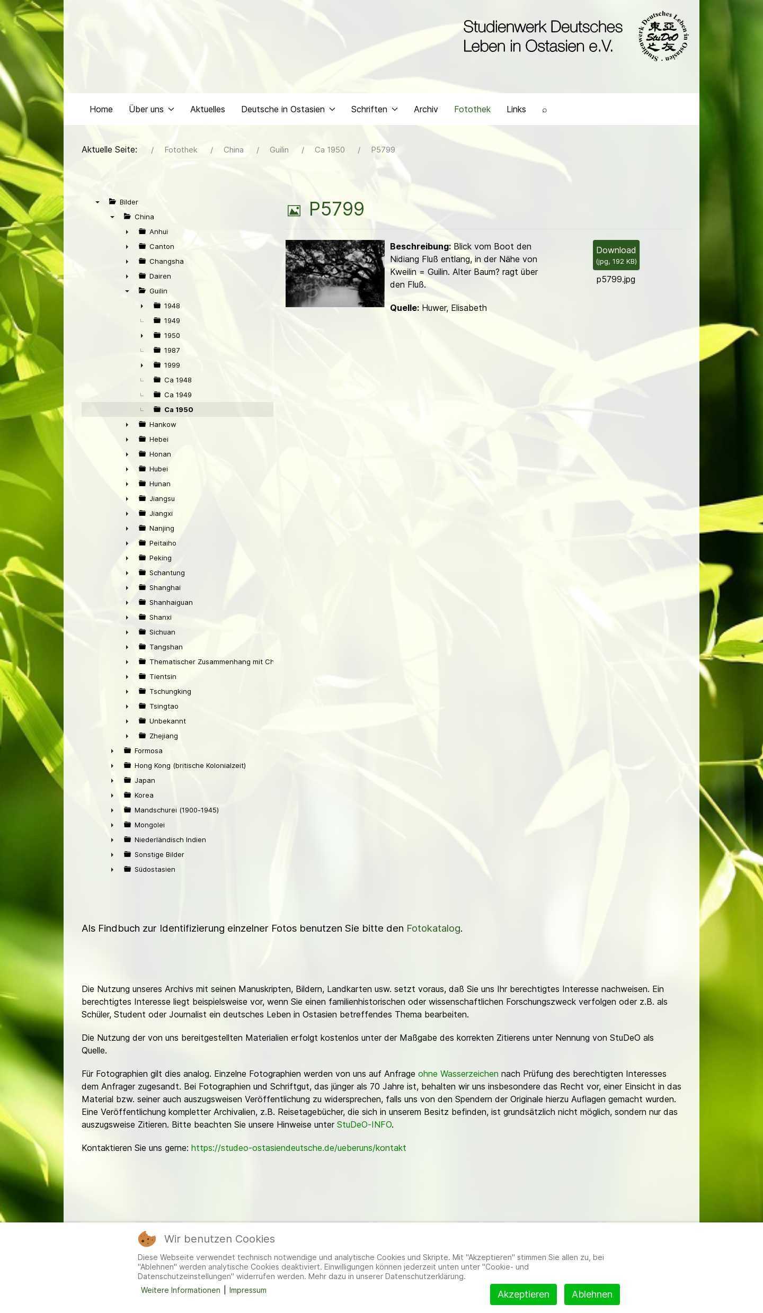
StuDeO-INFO (364, 1124)
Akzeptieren (523, 1294)
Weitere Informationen (180, 1289)
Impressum (248, 1289)
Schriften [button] (374, 109)
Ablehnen (592, 1294)
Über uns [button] (151, 109)
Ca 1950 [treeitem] (178, 409)
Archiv (426, 109)
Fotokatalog (433, 928)
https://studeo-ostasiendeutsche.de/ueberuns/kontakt (298, 1147)
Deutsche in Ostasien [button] (288, 109)
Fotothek (472, 109)
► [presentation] (127, 231)
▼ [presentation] (97, 201)
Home (101, 109)
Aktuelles (207, 109)
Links (516, 109)
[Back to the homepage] (573, 36)
